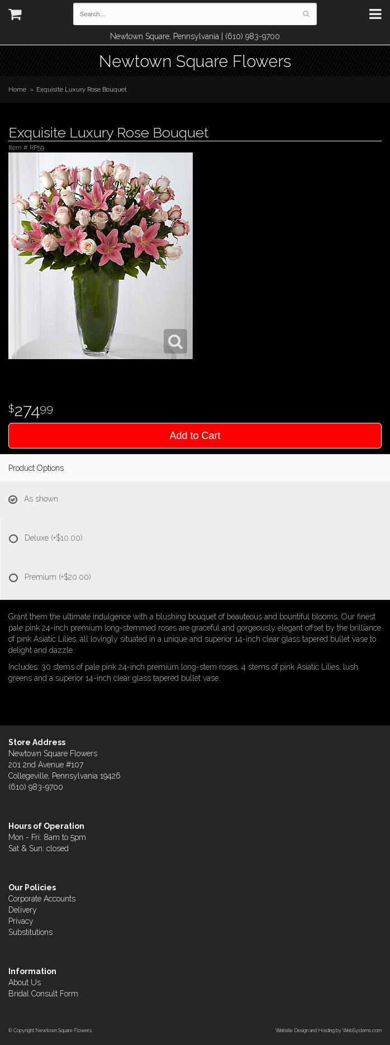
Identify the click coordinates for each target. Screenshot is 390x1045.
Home (17, 89)
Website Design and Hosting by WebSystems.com (328, 1030)
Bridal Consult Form (43, 993)
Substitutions (30, 932)
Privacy (21, 921)
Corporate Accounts (41, 898)
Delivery (22, 909)
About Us (24, 982)
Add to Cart (194, 435)
